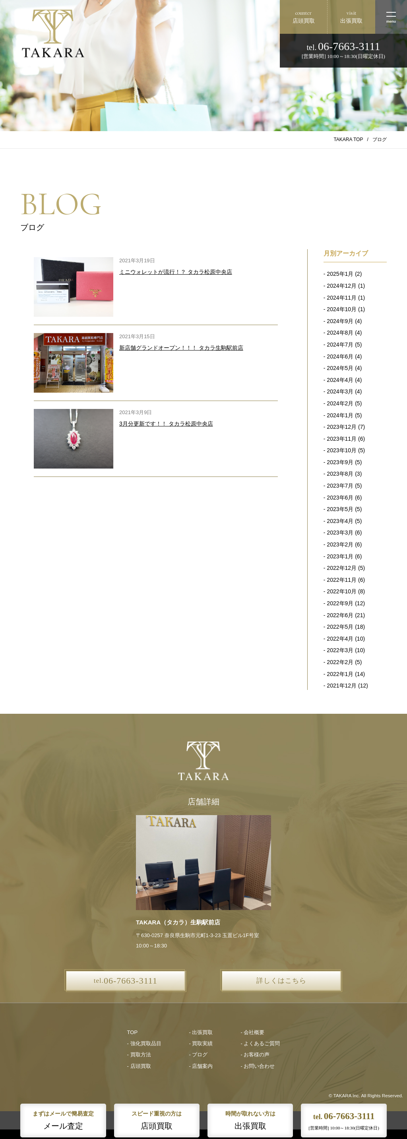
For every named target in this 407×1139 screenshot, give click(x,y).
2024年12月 (342, 286)
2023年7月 (340, 485)
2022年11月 (342, 580)
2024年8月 (340, 332)
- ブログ (198, 1055)
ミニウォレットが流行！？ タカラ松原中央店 (175, 272)
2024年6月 (340, 356)
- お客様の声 (254, 1055)
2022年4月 (340, 638)
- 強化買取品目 (144, 1043)
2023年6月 (340, 497)
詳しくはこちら (281, 980)
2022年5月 (340, 627)
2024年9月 (340, 321)
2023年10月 (342, 450)
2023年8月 (340, 474)
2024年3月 (340, 391)
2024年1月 (340, 415)
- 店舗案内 (201, 1066)
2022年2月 (340, 662)
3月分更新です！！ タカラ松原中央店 (166, 423)
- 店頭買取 (139, 1066)
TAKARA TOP (348, 139)
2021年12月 (342, 685)
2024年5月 (340, 368)
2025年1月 (340, 274)
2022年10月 (342, 591)
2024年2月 (340, 403)
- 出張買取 (201, 1032)
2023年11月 (342, 439)
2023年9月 (340, 462)
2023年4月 (340, 521)
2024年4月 (340, 380)
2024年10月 (342, 309)
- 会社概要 (252, 1032)
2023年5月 (340, 509)
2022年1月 (340, 674)
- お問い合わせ (257, 1066)
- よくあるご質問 (260, 1043)
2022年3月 (340, 650)
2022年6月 (340, 615)
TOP (132, 1032)
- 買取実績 (201, 1043)
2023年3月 (340, 532)
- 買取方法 (139, 1055)
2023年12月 (342, 427)
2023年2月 (340, 544)
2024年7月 (340, 344)
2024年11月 (342, 297)
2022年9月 (340, 603)
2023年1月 (340, 556)
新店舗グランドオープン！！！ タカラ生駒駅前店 (181, 348)
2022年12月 (342, 568)
